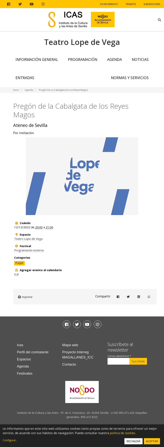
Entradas (25, 77)
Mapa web (70, 345)
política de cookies (122, 433)
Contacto (69, 364)
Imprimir (25, 297)
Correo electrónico (119, 356)
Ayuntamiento (109, 4)
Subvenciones (152, 4)
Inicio (16, 90)
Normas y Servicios (130, 77)
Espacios (24, 359)
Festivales (25, 373)
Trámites (131, 4)
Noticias (140, 59)
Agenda (114, 59)
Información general (37, 59)
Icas (20, 345)
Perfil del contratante (33, 352)
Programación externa (29, 250)
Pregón (19, 263)
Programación (82, 59)
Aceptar (152, 441)
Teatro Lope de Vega (28, 239)
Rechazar (133, 441)
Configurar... (10, 440)
